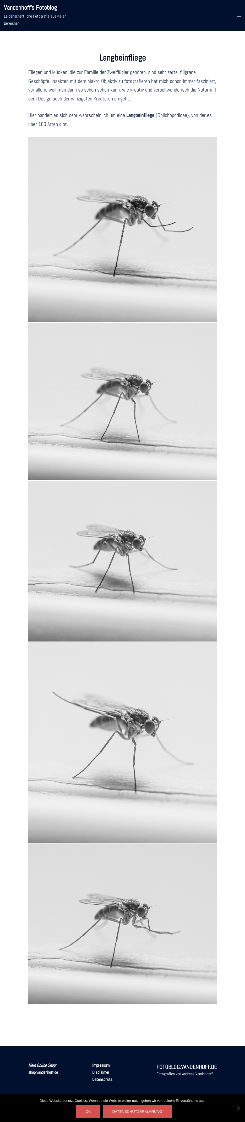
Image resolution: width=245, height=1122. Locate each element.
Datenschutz (102, 1079)
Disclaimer (100, 1072)
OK (88, 1111)
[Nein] (238, 1108)
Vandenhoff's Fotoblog (30, 7)
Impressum (101, 1065)
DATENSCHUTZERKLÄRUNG (137, 1111)
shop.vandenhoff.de (43, 1072)
